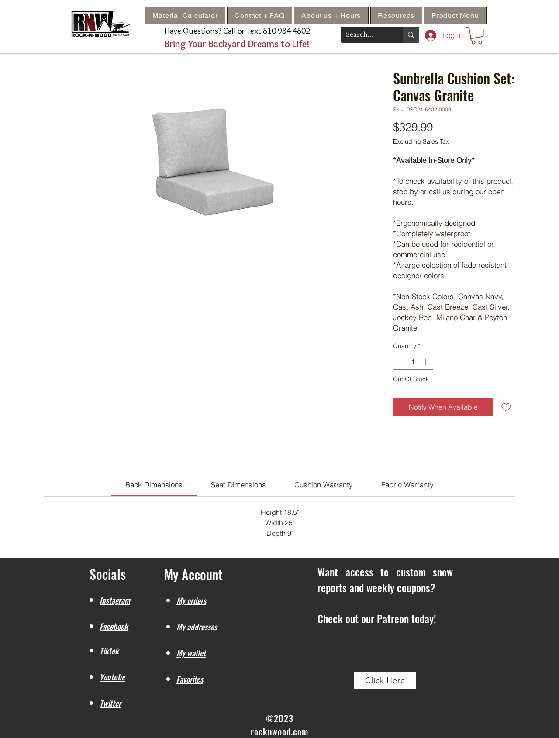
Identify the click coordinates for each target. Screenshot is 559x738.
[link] (154, 484)
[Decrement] (399, 361)
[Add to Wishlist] (506, 407)
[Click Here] (385, 680)
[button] (396, 15)
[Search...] (365, 35)
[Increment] (426, 361)
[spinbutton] (413, 361)
